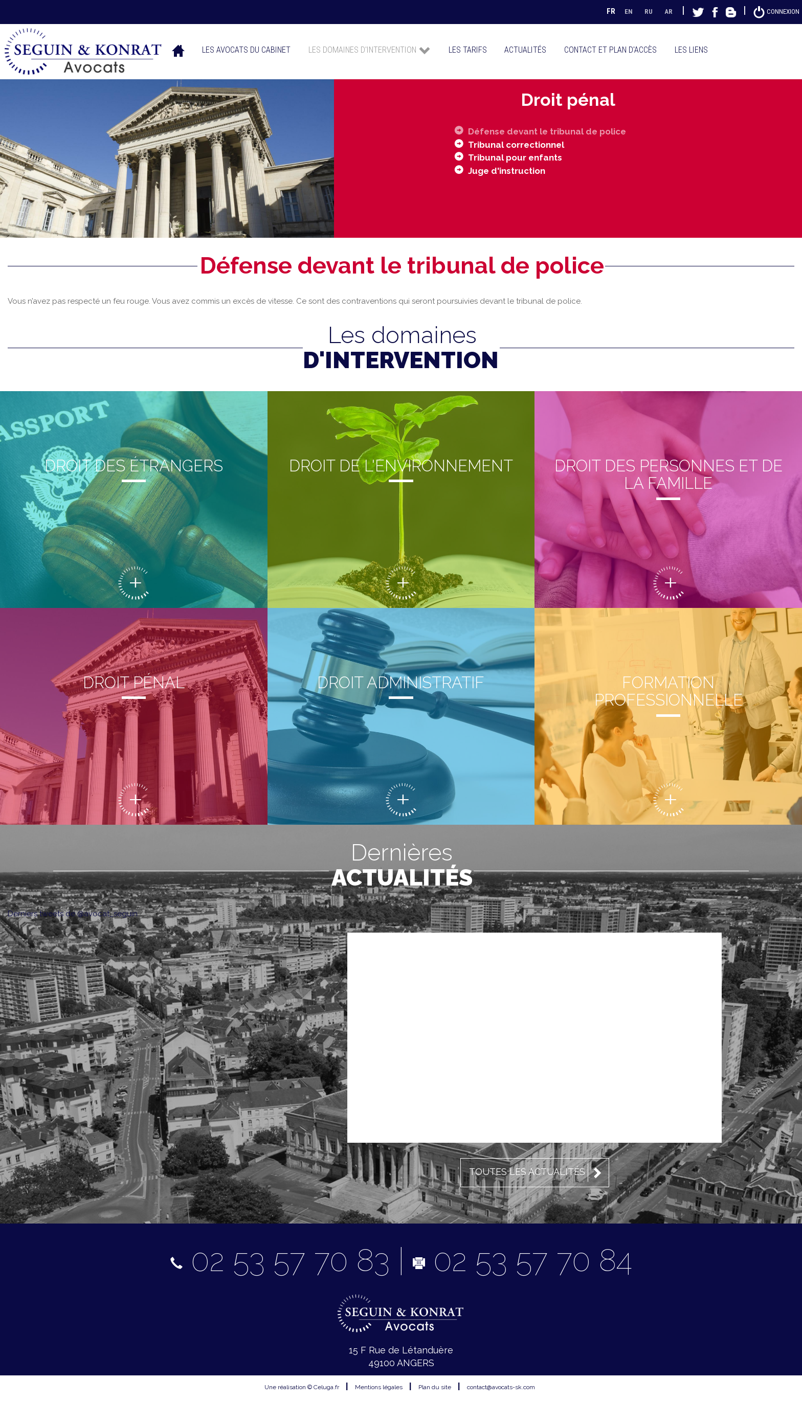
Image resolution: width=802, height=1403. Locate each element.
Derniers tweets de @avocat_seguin (73, 913)
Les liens (691, 49)
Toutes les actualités (537, 1172)
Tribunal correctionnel (520, 144)
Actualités (525, 49)
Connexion (774, 11)
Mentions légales (379, 1387)
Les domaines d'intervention (369, 49)
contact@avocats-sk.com (501, 1387)
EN (622, 11)
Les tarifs (468, 49)
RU (643, 11)
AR (664, 11)
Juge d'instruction (509, 170)
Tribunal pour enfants (518, 157)
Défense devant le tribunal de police (553, 130)
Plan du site (434, 1387)
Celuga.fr (326, 1387)
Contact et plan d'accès (610, 49)
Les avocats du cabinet (246, 49)
